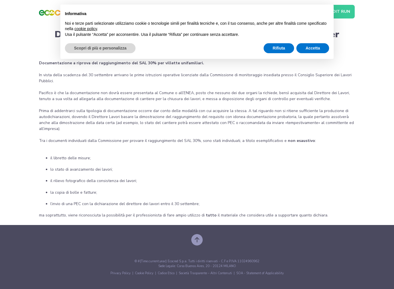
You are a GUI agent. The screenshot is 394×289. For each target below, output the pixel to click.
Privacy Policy (120, 273)
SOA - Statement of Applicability (260, 273)
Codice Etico (166, 273)
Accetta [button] (312, 48)
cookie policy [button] (85, 28)
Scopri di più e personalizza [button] (100, 48)
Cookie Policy (144, 273)
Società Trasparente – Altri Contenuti (205, 273)
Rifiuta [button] (279, 48)
